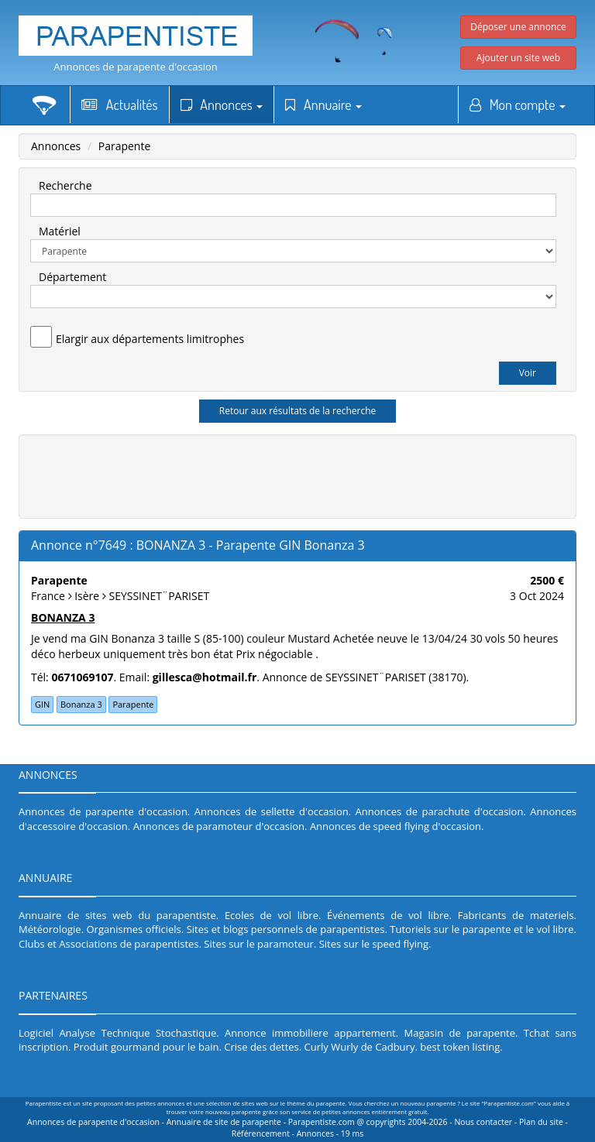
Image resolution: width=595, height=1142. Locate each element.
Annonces (222, 104)
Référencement (261, 1133)
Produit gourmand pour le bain (146, 1047)
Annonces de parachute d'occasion (440, 811)
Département (72, 276)
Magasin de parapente (460, 1033)
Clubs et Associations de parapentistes (109, 944)
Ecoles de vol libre (271, 915)
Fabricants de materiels (516, 915)
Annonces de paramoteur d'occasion (218, 826)
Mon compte (517, 104)
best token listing (460, 1047)
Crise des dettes (261, 1047)
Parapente (124, 146)
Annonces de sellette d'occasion (271, 811)
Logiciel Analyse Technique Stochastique (117, 1033)
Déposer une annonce (518, 26)
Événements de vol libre (388, 915)
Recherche (65, 185)
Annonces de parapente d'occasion (135, 67)
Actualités (119, 104)
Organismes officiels (134, 929)
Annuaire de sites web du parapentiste (117, 915)
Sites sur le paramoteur (259, 944)
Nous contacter (483, 1121)
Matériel (60, 231)
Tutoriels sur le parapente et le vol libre (481, 929)
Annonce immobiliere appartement (310, 1033)
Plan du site (541, 1121)
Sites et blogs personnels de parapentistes (286, 929)
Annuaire (323, 104)
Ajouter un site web (518, 57)
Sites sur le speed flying (373, 944)
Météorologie (50, 929)
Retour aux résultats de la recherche (298, 410)
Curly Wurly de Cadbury (359, 1047)
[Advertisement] (309, 474)
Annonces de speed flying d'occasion (395, 826)
